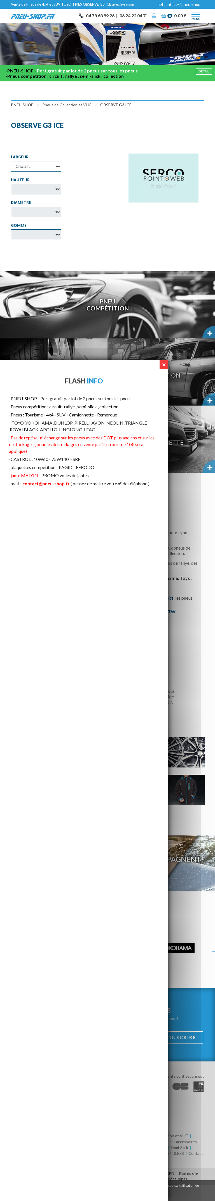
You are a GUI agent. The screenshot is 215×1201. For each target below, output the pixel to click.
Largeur (20, 173)
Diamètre (21, 218)
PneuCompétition (108, 321)
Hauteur (20, 196)
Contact (195, 1169)
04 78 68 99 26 (100, 17)
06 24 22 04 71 (134, 17)
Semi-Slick (179, 1163)
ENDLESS (175, 1169)
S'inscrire (180, 1053)
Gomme (19, 241)
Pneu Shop (22, 121)
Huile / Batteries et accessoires (169, 1157)
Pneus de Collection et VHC (67, 121)
